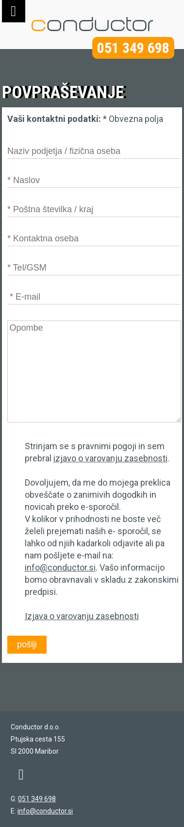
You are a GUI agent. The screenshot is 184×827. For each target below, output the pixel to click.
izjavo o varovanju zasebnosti (110, 458)
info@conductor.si (60, 567)
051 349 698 (133, 47)
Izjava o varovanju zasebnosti (82, 616)
